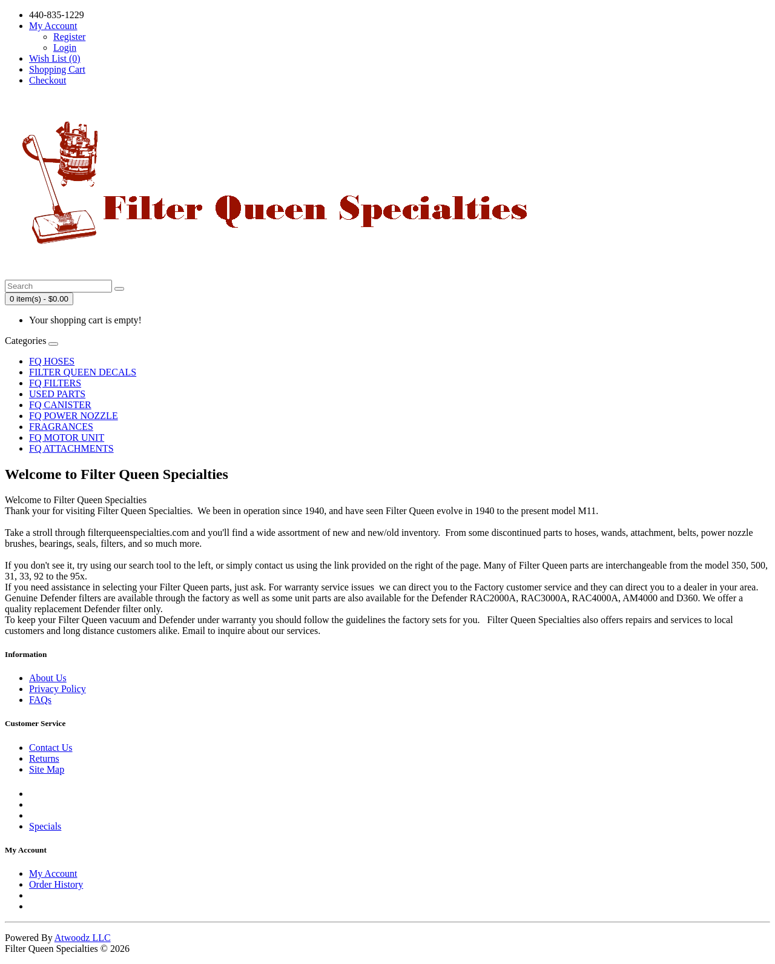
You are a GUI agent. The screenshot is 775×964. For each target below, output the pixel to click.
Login (64, 47)
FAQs (40, 700)
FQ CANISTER (60, 405)
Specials (45, 826)
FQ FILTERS (55, 383)
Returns (44, 758)
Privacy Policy (57, 689)
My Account (53, 873)
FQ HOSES (51, 361)
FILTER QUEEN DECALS (82, 372)
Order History (56, 884)
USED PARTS (57, 394)
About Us (48, 678)
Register (69, 36)
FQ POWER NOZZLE (73, 416)
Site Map (46, 769)
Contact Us (51, 747)
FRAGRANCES (61, 426)
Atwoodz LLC (82, 938)
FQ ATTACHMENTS (71, 448)
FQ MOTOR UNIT (66, 437)
